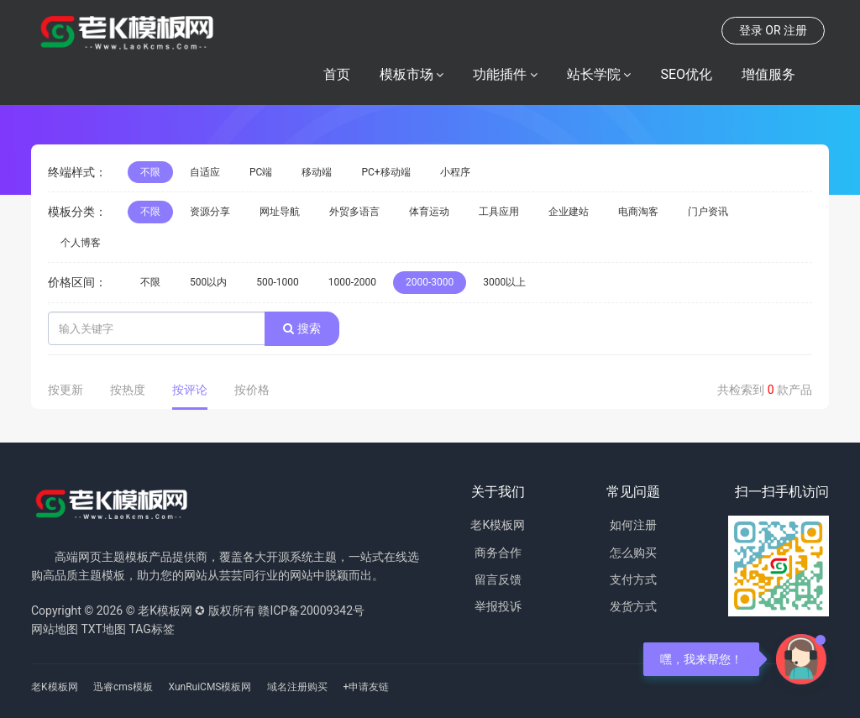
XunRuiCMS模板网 (210, 687)
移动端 (317, 172)
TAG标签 (151, 629)
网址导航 (280, 211)
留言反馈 (498, 579)
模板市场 (406, 74)
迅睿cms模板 (123, 687)
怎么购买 (633, 552)
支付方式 (633, 579)
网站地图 (54, 629)
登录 (751, 30)
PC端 (260, 172)
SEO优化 (686, 74)
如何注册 (633, 525)
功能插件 (500, 74)
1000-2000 (352, 282)
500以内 (208, 282)
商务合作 (498, 552)
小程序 (455, 172)
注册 (795, 30)
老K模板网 (497, 525)
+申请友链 (366, 687)
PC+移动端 (385, 172)
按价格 (252, 389)
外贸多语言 (354, 211)
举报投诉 (498, 606)
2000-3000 (430, 282)
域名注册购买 (297, 687)
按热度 (127, 389)
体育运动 (429, 211)
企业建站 (568, 211)
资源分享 (210, 211)
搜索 (301, 328)
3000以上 (504, 282)
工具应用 (499, 211)
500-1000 (277, 282)
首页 (336, 74)
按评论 (189, 389)
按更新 (65, 389)
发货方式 (633, 606)
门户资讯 (708, 211)
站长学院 (594, 74)
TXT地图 (103, 629)
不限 (150, 172)
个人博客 (80, 243)
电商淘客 (638, 211)
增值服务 (768, 74)
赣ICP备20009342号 (311, 610)
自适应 (205, 172)
